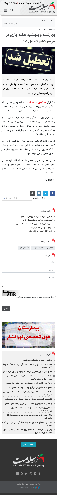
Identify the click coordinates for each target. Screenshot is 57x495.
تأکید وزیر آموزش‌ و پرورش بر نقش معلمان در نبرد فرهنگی (28, 399)
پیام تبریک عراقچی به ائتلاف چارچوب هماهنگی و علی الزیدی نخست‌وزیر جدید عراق (27, 431)
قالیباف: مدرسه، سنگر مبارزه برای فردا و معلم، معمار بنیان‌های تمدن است (27, 393)
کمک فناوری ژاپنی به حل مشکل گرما (37, 220)
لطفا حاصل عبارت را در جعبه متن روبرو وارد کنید (35, 297)
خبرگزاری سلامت (28, 7)
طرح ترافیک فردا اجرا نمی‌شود (40, 231)
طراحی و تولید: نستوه (30, 487)
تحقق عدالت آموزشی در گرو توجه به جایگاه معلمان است (29, 387)
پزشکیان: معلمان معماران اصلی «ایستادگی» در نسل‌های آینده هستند (27, 424)
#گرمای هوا (24, 247)
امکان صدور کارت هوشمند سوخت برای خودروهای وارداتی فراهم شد (29, 416)
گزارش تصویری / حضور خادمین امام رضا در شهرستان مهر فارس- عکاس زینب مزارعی (29, 377)
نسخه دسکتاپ (28, 444)
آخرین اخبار (45, 355)
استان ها (51, 21)
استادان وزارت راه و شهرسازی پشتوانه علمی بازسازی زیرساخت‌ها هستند (31, 409)
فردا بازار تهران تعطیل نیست (41, 227)
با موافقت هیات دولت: (46, 29)
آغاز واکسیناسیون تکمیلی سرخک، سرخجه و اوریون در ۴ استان (27, 371)
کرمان (43, 21)
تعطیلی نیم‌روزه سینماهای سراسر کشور (36, 216)
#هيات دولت (38, 247)
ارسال (5, 308)
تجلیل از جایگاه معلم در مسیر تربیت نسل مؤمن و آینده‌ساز (29, 383)
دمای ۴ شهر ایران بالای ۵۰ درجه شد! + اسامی (34, 224)
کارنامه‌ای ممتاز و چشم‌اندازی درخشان (37, 360)
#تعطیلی (50, 247)
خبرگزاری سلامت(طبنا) (36, 102)
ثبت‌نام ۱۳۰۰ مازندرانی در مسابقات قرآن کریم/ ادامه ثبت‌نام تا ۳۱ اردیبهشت (27, 366)
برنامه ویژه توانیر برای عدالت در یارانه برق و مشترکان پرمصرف (27, 403)
